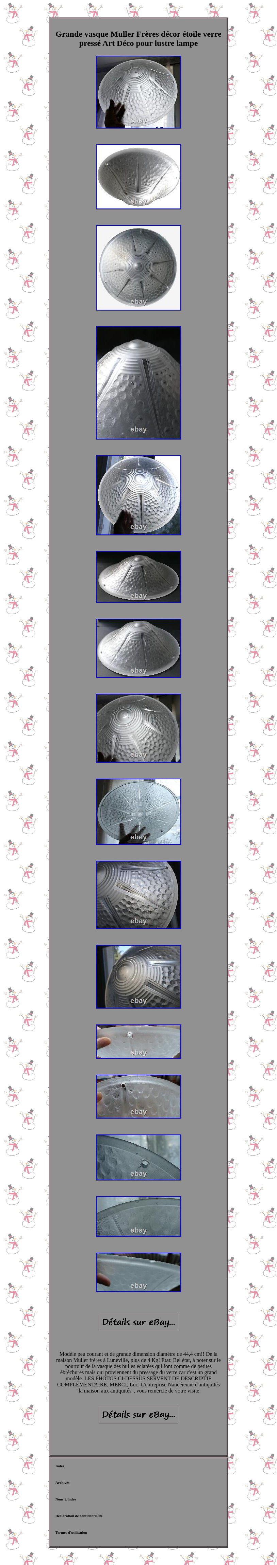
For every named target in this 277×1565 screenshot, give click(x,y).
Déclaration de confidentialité (79, 1516)
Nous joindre (65, 1499)
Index (60, 1466)
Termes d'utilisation (71, 1532)
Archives (62, 1482)
